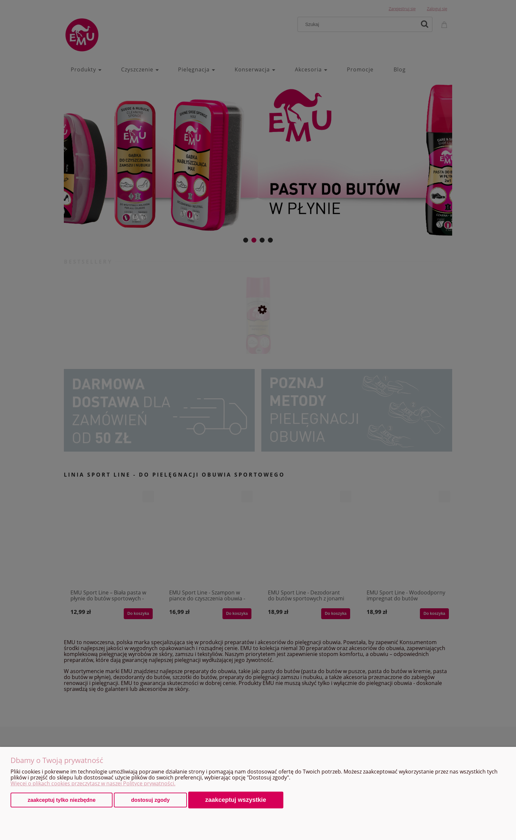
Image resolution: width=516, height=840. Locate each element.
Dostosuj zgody (150, 800)
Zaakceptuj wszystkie (235, 799)
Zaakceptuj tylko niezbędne (61, 800)
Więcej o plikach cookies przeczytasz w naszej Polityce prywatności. (93, 783)
